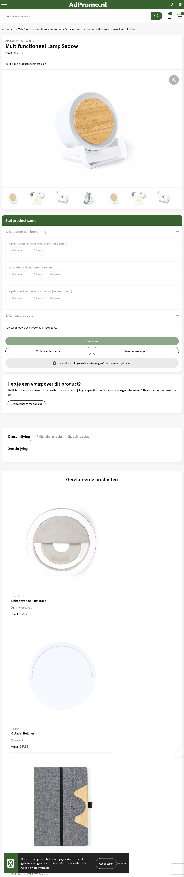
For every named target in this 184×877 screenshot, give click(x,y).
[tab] (19, 436)
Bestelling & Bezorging (16, 800)
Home (5, 29)
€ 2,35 (19, 591)
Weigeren (121, 863)
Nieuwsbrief (101, 744)
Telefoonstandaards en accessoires (39, 29)
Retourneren (10, 811)
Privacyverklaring (104, 806)
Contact (7, 795)
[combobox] (76, 16)
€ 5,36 (104, 591)
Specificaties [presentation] (76, 435)
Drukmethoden (103, 761)
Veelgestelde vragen (106, 750)
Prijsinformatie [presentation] (48, 435)
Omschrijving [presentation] (19, 435)
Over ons (99, 739)
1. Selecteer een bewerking (25, 231)
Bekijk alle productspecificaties (25, 63)
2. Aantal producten (20, 315)
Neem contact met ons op (26, 404)
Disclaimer (100, 811)
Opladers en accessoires (79, 29)
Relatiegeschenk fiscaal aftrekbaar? (116, 755)
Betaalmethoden (12, 806)
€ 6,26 (19, 703)
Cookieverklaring (104, 800)
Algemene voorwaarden (108, 795)
